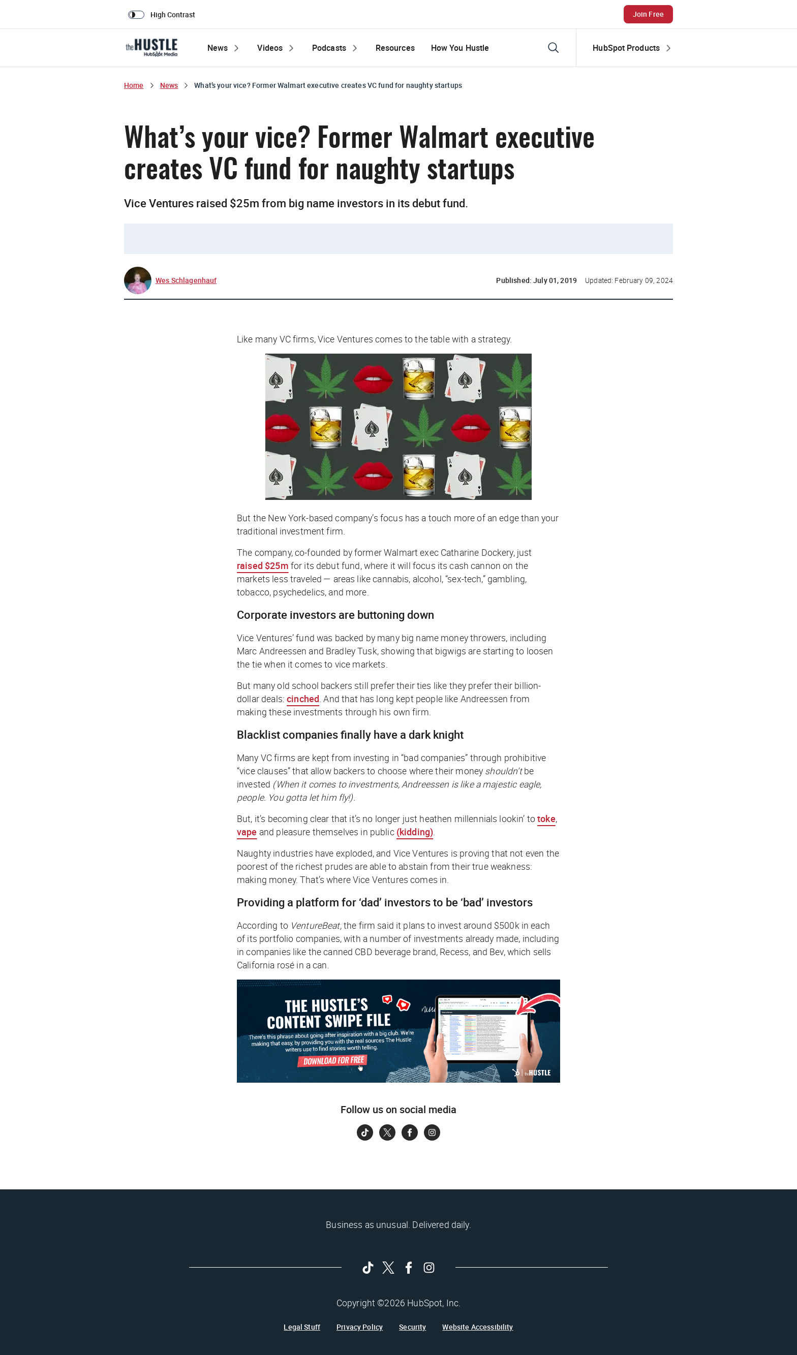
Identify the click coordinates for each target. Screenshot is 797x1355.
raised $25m (263, 565)
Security (412, 1327)
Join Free (648, 14)
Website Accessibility (477, 1327)
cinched (303, 698)
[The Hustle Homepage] (151, 48)
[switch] (163, 14)
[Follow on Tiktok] (365, 1132)
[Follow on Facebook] (410, 1132)
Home (134, 85)
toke (546, 818)
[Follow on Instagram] (432, 1132)
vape (247, 832)
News (169, 85)
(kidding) (414, 832)
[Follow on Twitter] (387, 1132)
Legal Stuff (302, 1327)
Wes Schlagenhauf (186, 280)
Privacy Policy (359, 1327)
